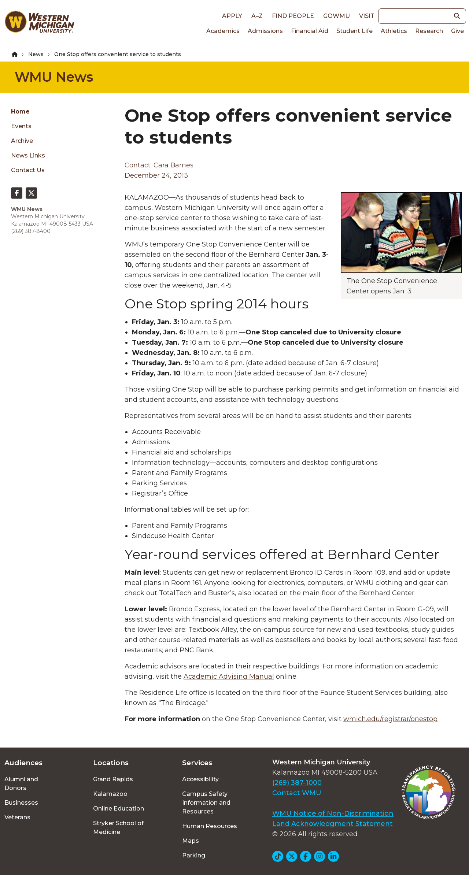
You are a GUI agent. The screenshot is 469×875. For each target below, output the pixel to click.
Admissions (265, 30)
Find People (293, 15)
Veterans (17, 817)
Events (21, 126)
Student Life (354, 30)
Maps (190, 840)
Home (20, 111)
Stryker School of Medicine (118, 827)
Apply (232, 15)
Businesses (21, 802)
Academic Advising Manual (229, 676)
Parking (193, 855)
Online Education (118, 808)
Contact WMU (296, 793)
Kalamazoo (110, 793)
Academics (223, 30)
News (36, 54)
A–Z (257, 15)
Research (429, 30)
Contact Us (28, 170)
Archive (22, 140)
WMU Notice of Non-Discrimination (333, 813)
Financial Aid (309, 30)
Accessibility (200, 779)
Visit (366, 15)
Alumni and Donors (21, 783)
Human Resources (209, 826)
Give (457, 30)
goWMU (336, 15)
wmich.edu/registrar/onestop (390, 719)
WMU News (54, 77)
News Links (28, 155)
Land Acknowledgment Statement (332, 824)
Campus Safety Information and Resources (206, 802)
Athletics (394, 30)
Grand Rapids (113, 779)
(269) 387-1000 (297, 783)
